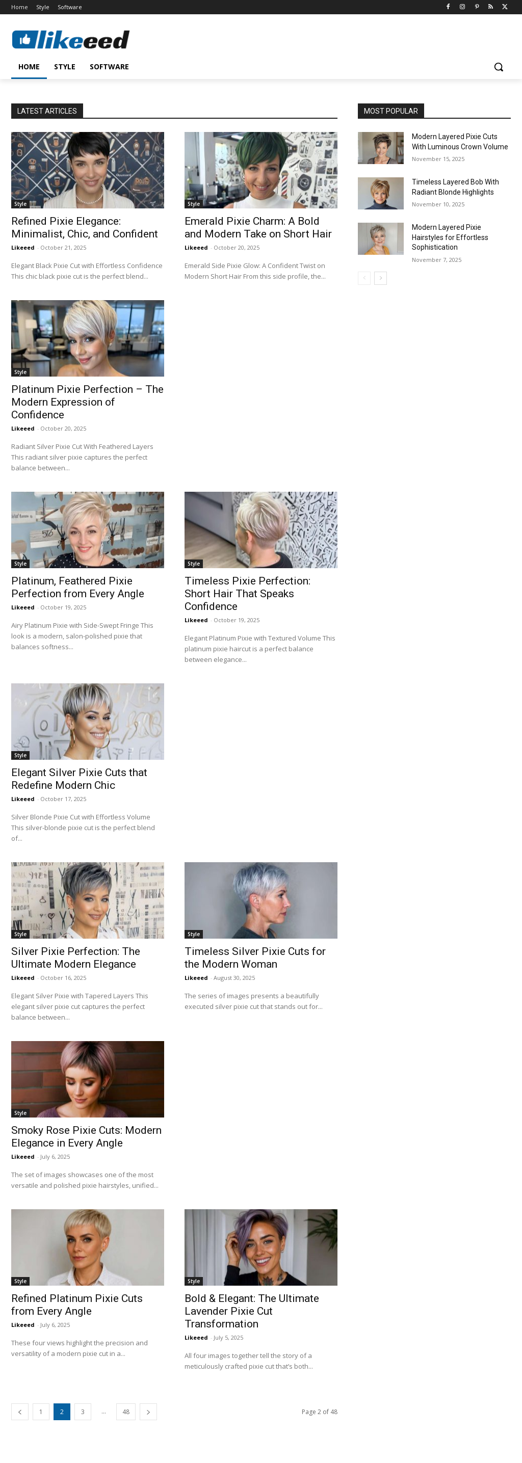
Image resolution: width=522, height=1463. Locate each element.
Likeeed (23, 247)
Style (20, 203)
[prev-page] (20, 1411)
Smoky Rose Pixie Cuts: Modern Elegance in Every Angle (86, 1136)
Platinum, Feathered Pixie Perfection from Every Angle (77, 587)
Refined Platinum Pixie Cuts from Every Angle (77, 1304)
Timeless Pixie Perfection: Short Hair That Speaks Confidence (247, 594)
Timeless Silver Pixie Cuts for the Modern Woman (255, 957)
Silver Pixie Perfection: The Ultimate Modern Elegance (75, 957)
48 (125, 1411)
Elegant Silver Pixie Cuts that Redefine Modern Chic (79, 778)
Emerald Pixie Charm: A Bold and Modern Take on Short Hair (258, 227)
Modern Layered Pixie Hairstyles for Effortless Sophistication (450, 237)
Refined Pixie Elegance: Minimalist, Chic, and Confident (84, 227)
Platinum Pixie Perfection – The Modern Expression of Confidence (87, 402)
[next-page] (148, 1411)
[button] (498, 67)
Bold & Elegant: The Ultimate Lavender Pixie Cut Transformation (252, 1311)
